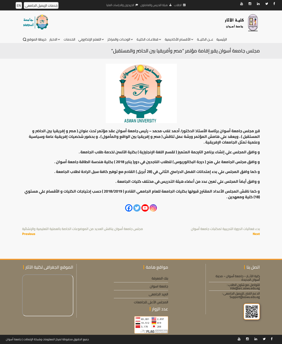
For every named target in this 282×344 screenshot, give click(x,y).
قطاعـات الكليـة (147, 39)
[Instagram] (153, 208)
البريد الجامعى (158, 294)
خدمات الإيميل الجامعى (41, 5)
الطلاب (178, 5)
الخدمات (69, 39)
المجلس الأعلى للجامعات (151, 302)
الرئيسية (221, 39)
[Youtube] (145, 208)
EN (19, 5)
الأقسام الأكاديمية (178, 39)
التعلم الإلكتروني (89, 39)
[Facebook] (128, 208)
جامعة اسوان (159, 286)
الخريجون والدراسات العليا (120, 5)
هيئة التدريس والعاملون (154, 5)
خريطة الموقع (36, 39)
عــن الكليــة (205, 39)
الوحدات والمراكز (119, 39)
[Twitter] (137, 208)
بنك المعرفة (160, 278)
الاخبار (53, 39)
